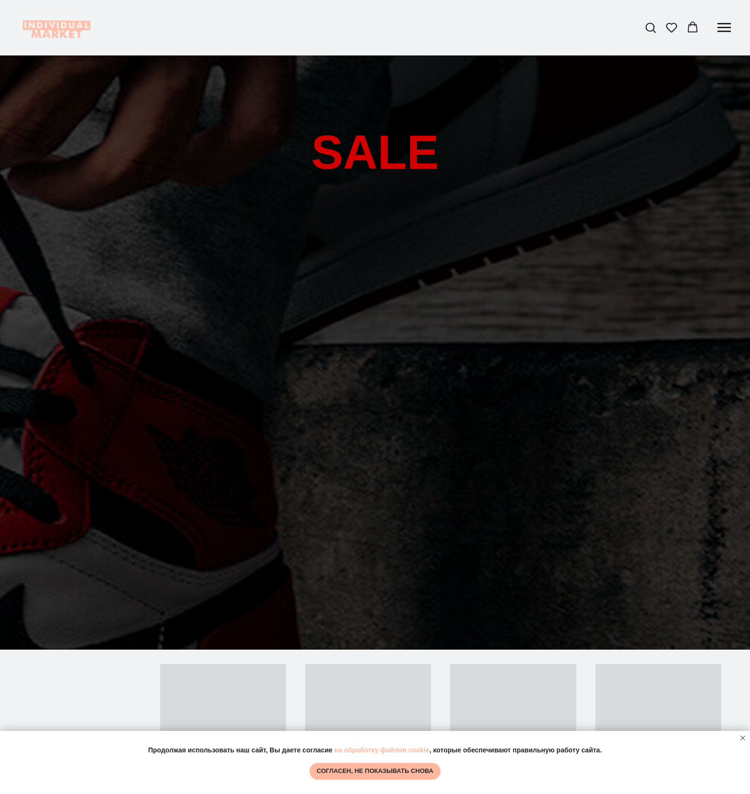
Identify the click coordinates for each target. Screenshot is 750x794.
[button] (650, 27)
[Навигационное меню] (724, 28)
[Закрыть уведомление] (743, 738)
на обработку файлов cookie (382, 750)
